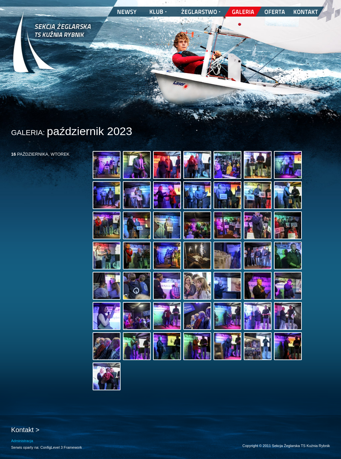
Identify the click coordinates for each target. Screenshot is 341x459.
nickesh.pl (323, 452)
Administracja (22, 441)
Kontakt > (25, 429)
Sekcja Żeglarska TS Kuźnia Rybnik (52, 46)
